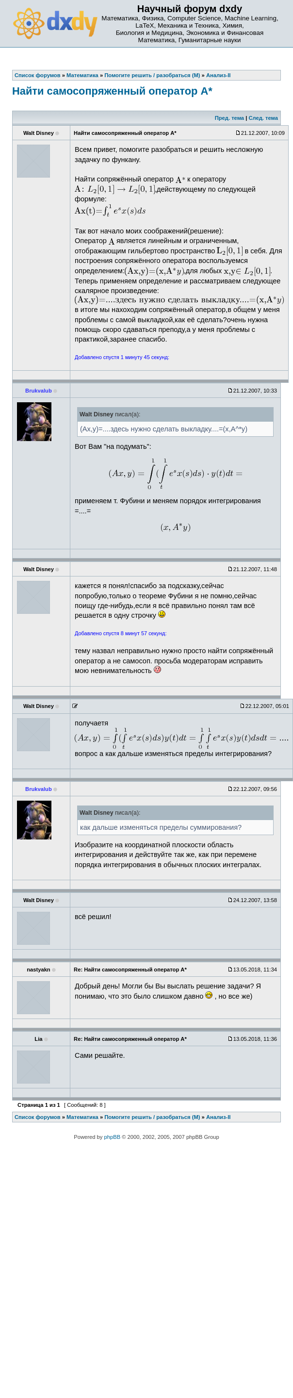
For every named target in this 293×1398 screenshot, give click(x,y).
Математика (82, 1117)
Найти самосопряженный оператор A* (112, 91)
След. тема (262, 118)
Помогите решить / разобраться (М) (152, 1117)
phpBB (112, 1137)
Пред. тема (229, 118)
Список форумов (38, 1117)
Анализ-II (218, 1117)
